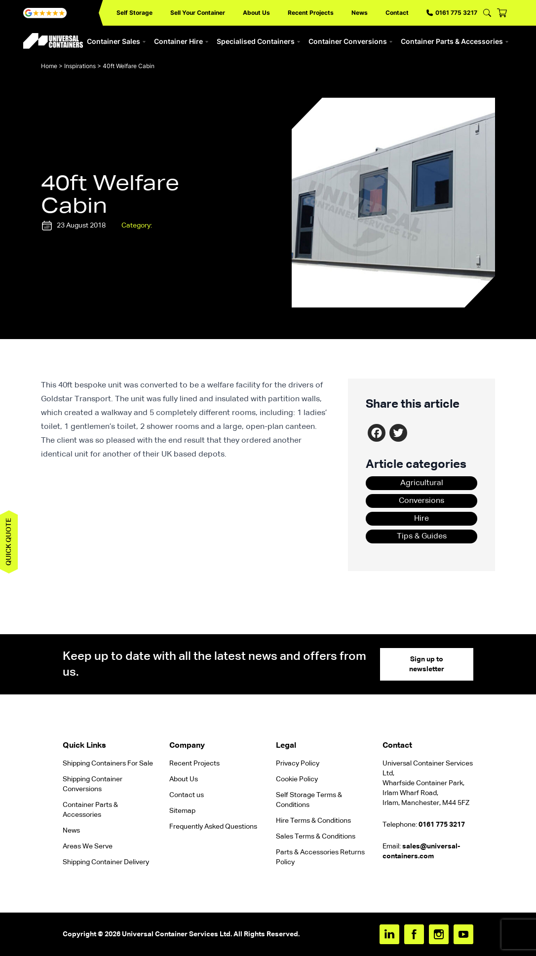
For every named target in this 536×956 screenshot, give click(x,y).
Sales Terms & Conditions (315, 836)
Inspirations (80, 66)
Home (49, 66)
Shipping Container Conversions (92, 784)
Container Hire (181, 41)
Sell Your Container (197, 12)
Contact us (186, 795)
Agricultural (421, 483)
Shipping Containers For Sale (108, 763)
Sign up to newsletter (426, 664)
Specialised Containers (259, 41)
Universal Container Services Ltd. (177, 934)
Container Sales (116, 41)
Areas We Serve (88, 846)
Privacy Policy (297, 763)
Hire (421, 519)
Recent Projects (311, 12)
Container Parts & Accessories (455, 41)
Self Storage (134, 12)
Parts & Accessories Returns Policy (320, 857)
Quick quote (8, 542)
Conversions (421, 501)
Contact (397, 12)
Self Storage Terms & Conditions (309, 800)
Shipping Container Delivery (106, 862)
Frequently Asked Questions (213, 826)
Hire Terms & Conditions (313, 820)
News (359, 12)
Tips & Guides (422, 536)
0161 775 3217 (451, 12)
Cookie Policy (297, 779)
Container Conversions (350, 41)
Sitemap (182, 810)
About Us (256, 12)
